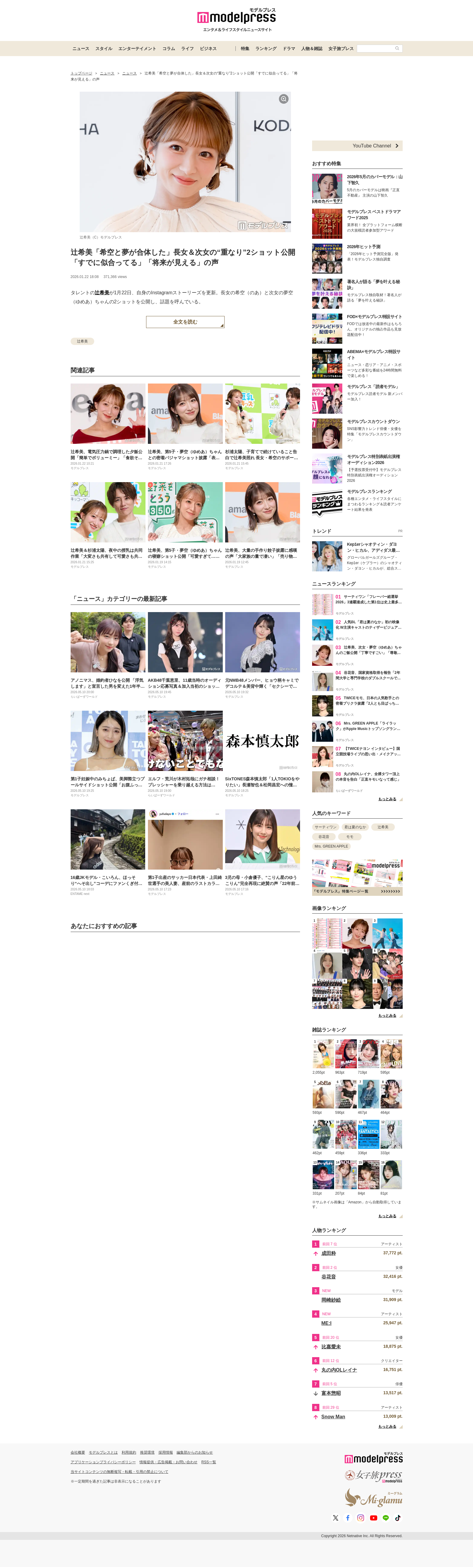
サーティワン (326, 827)
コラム (168, 48)
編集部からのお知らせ (195, 1452)
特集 (245, 48)
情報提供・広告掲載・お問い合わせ (168, 1462)
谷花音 (323, 837)
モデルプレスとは (103, 1452)
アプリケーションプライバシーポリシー (103, 1462)
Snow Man (333, 1416)
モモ (349, 837)
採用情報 (165, 1452)
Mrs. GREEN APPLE (331, 846)
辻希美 (102, 292)
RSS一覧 (208, 1462)
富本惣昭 (331, 1393)
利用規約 (129, 1452)
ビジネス (208, 48)
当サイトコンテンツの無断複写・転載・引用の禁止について (119, 1472)
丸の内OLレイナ (339, 1370)
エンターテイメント (137, 48)
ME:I (326, 1323)
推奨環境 (147, 1452)
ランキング (265, 48)
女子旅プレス (341, 48)
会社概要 (78, 1452)
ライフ (187, 48)
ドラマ (289, 48)
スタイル (103, 48)
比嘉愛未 (331, 1346)
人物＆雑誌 (311, 48)
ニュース (80, 48)
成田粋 (328, 1253)
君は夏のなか (355, 827)
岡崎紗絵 (331, 1300)
